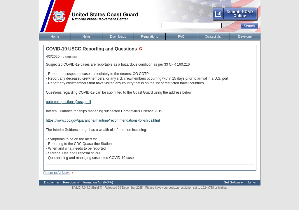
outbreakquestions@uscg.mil (68, 102)
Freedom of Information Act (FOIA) (88, 182)
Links (252, 182)
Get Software (233, 182)
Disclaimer (51, 182)
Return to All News (56, 172)
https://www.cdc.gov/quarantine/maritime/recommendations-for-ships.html (103, 120)
